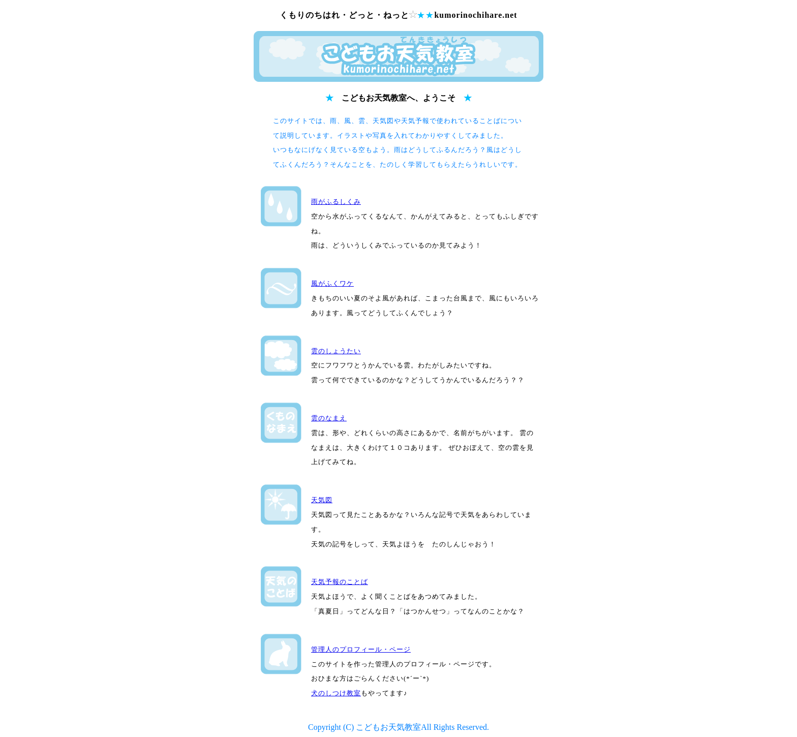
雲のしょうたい (336, 351)
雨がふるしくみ (336, 201)
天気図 (321, 500)
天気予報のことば (339, 582)
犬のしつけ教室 (336, 693)
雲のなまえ (329, 418)
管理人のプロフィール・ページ (361, 649)
